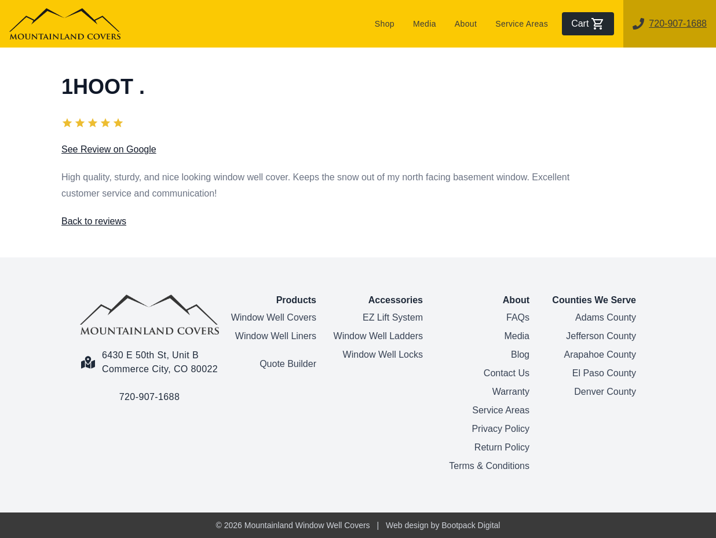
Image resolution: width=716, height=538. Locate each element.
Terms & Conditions (489, 466)
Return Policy (501, 447)
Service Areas (521, 23)
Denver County (605, 392)
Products (296, 300)
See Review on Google (108, 149)
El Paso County (604, 373)
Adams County (605, 317)
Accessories (395, 300)
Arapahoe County (600, 354)
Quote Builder (288, 364)
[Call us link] (149, 390)
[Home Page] (149, 315)
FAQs (517, 317)
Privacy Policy (500, 429)
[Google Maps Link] (149, 355)
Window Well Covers (273, 317)
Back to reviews (93, 221)
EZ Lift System (393, 317)
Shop (384, 23)
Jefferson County (601, 336)
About (466, 23)
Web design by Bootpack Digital (443, 525)
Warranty (510, 392)
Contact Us (506, 373)
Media (424, 23)
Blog (520, 354)
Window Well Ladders (378, 336)
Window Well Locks (383, 354)
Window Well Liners (275, 336)
